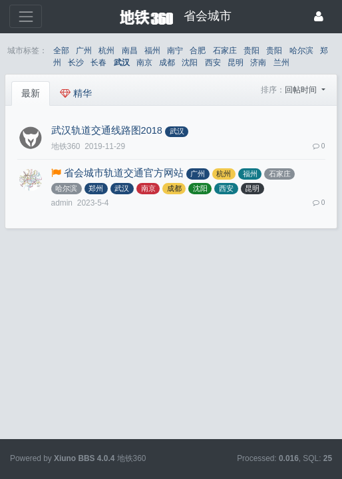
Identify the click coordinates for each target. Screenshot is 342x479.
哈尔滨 (301, 50)
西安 (213, 62)
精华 (76, 93)
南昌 (130, 50)
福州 (152, 50)
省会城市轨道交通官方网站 (124, 173)
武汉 (122, 62)
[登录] (318, 16)
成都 (167, 62)
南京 (144, 62)
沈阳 (190, 62)
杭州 (106, 50)
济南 (258, 62)
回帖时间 (302, 89)
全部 (61, 50)
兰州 (281, 62)
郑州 (95, 188)
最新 (30, 93)
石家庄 (225, 50)
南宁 (175, 50)
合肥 (198, 50)
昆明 (236, 62)
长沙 (76, 62)
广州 (84, 50)
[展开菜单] (25, 16)
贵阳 (251, 50)
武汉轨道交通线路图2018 (106, 130)
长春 (98, 62)
